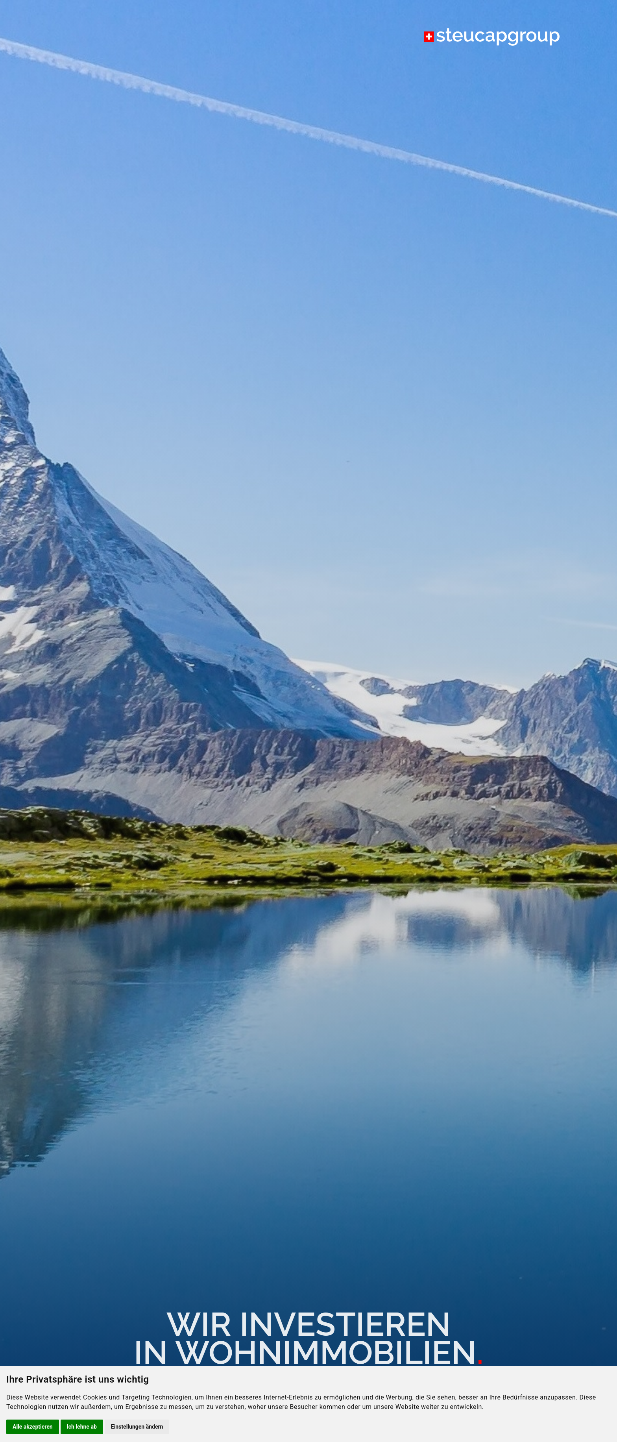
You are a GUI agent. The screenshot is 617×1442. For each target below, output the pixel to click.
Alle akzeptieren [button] (33, 1427)
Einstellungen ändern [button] (137, 1427)
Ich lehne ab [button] (82, 1427)
